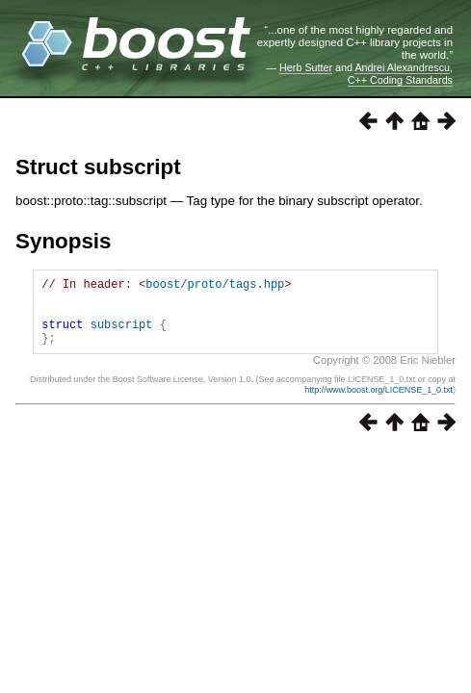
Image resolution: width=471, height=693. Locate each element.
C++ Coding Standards (400, 80)
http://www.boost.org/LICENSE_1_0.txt (378, 404)
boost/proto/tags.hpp (214, 286)
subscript (122, 335)
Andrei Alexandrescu (402, 67)
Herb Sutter (305, 67)
